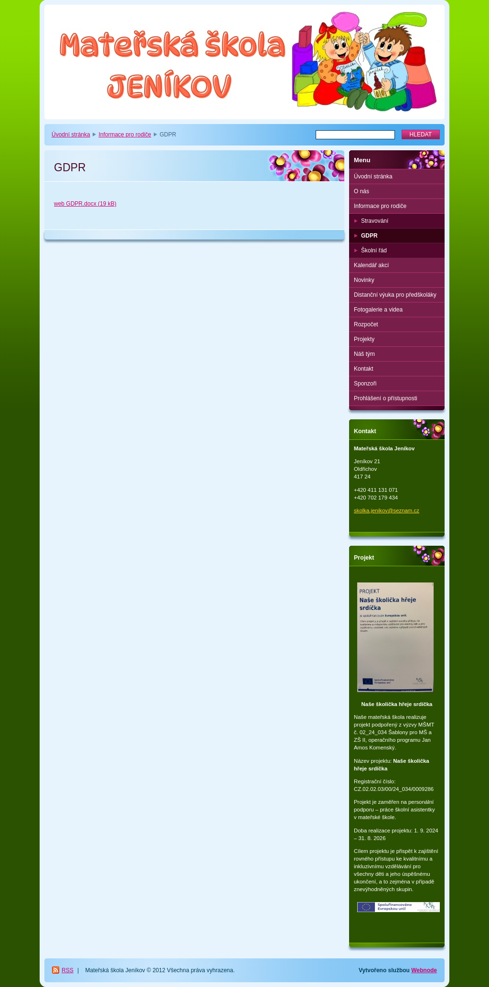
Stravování (374, 221)
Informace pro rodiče (124, 134)
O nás (361, 191)
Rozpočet (366, 324)
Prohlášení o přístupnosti (385, 398)
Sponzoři (365, 383)
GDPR (369, 235)
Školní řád (374, 250)
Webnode (424, 970)
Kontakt (363, 368)
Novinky (364, 280)
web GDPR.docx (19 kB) (85, 203)
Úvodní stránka (71, 134)
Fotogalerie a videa (378, 309)
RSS (68, 970)
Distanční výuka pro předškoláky (395, 294)
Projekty (364, 339)
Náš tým (364, 354)
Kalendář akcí (371, 265)
